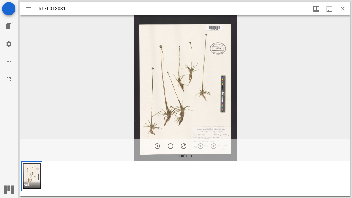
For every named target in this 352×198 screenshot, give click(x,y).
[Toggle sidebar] (28, 8)
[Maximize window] (329, 8)
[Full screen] (8, 79)
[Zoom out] (170, 146)
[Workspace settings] (8, 44)
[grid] (185, 178)
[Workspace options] (8, 61)
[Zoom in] (157, 146)
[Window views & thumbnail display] (316, 8)
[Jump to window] (8, 26)
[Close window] (342, 8)
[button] (32, 176)
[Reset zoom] (183, 146)
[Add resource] (8, 8)
